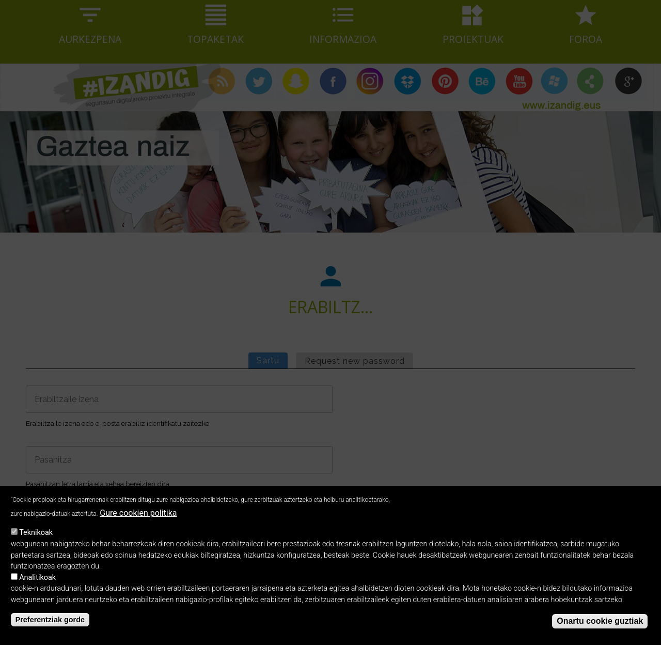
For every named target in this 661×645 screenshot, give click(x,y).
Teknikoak (36, 540)
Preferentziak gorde (50, 627)
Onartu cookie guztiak (600, 628)
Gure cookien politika (138, 521)
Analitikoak (37, 585)
